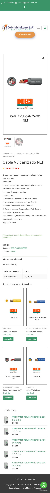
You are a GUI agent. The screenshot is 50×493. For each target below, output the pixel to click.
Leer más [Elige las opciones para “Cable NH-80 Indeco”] (32, 339)
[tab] (25, 259)
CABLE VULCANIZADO (24, 153)
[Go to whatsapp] (43, 485)
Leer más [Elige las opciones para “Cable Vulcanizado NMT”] (8, 397)
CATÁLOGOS (25, 34)
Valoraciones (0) (10, 264)
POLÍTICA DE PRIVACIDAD (25, 479)
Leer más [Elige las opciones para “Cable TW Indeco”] (32, 397)
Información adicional (12, 259)
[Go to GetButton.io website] (43, 490)
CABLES (11, 153)
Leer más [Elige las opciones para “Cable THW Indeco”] (8, 339)
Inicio (5, 153)
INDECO (12, 251)
